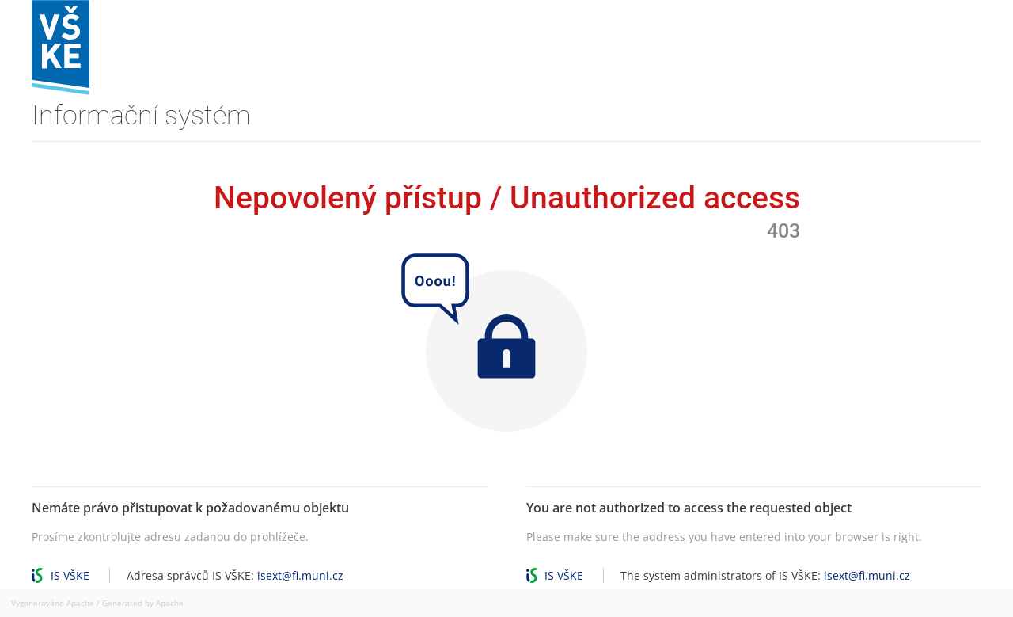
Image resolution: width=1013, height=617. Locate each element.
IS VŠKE (70, 575)
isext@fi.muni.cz (300, 575)
